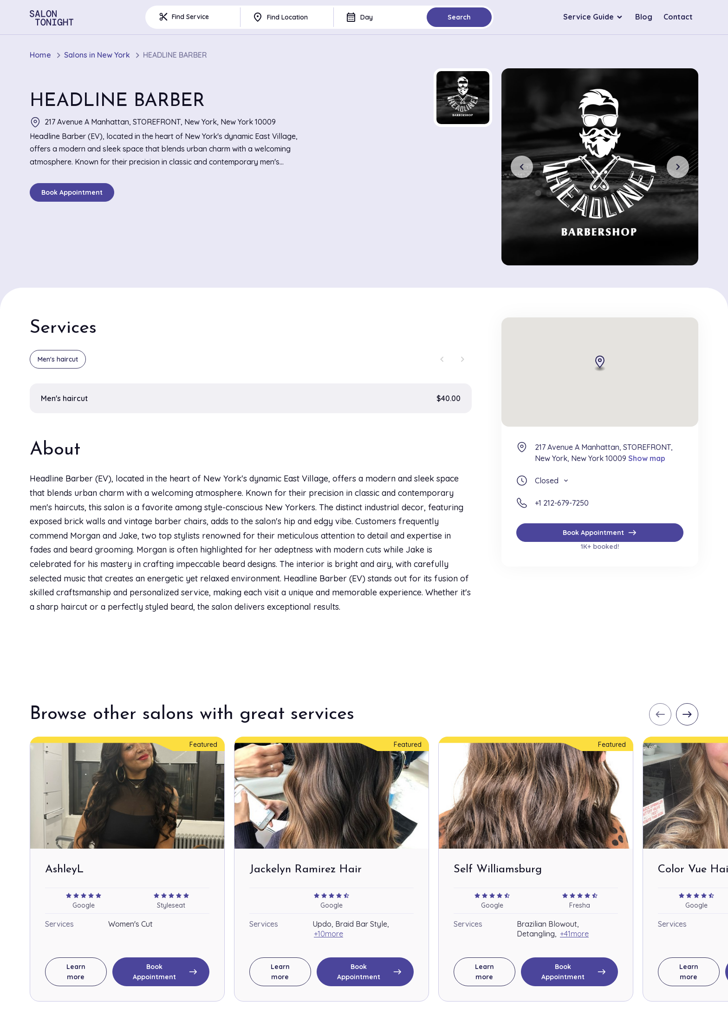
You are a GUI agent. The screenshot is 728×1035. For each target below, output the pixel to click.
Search (459, 17)
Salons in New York (97, 55)
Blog (643, 16)
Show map (646, 458)
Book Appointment (72, 192)
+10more (328, 933)
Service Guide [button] (588, 16)
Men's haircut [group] (58, 359)
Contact (678, 16)
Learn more (75, 971)
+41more (574, 933)
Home (40, 55)
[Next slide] (678, 167)
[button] (463, 97)
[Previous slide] (522, 167)
